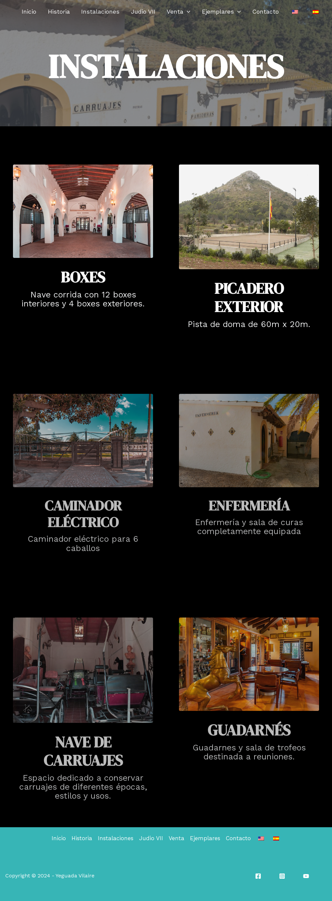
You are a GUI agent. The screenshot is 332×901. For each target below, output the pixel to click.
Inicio (78, 11)
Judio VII (175, 11)
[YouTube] (306, 876)
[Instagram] (282, 876)
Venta (205, 11)
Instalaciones (138, 11)
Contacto (281, 11)
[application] (213, 11)
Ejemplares (242, 11)
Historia (102, 11)
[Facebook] (258, 876)
